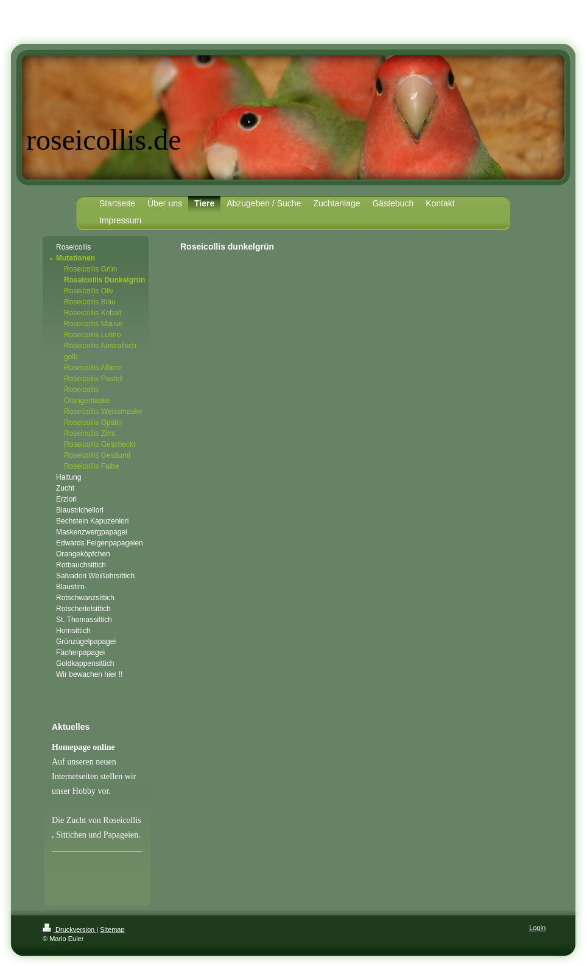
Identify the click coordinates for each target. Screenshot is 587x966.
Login (537, 927)
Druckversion (69, 929)
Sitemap (112, 929)
